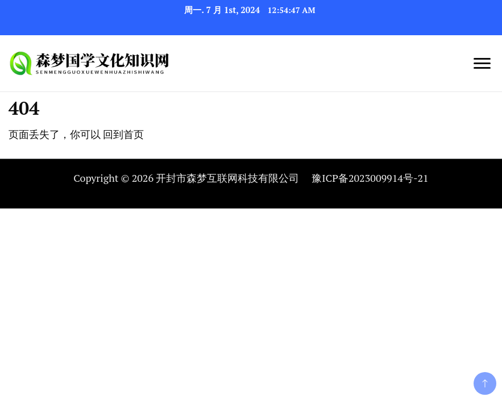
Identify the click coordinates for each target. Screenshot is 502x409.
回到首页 (123, 134)
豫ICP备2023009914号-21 (370, 178)
